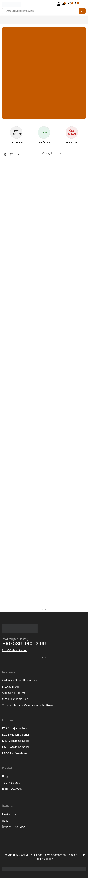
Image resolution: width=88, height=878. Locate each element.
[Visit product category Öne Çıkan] (71, 142)
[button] (58, 4)
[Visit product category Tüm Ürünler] (16, 142)
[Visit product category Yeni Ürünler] (44, 142)
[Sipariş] (51, 153)
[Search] (82, 11)
